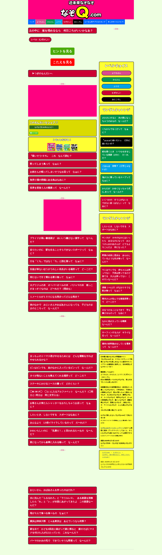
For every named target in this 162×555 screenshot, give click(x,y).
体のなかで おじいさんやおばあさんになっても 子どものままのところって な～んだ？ (61, 306)
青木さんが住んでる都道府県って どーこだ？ (116, 300)
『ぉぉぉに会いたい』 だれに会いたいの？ (116, 142)
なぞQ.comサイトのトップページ (112, 428)
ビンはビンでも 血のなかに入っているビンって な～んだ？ (61, 367)
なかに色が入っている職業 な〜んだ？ (115, 323)
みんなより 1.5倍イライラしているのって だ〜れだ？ (58, 422)
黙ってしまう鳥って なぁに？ (45, 164)
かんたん (50, 22)
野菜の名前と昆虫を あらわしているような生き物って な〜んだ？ (116, 258)
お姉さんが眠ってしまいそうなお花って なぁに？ (56, 172)
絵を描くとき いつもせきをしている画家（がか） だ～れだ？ (116, 154)
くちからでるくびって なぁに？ (115, 130)
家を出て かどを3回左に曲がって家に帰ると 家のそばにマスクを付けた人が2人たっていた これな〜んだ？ (62, 531)
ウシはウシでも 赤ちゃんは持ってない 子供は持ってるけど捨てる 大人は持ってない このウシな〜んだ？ (116, 275)
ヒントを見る (62, 51)
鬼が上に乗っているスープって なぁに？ (117, 179)
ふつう (58, 22)
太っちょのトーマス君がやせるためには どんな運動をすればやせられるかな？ (61, 358)
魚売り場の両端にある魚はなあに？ (48, 180)
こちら (120, 420)
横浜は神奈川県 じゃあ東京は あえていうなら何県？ (58, 521)
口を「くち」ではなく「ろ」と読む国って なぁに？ (57, 261)
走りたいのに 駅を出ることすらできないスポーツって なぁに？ (61, 251)
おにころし (78, 22)
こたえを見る (62, 62)
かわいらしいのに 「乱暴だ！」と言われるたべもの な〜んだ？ (61, 432)
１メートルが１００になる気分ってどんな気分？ (54, 296)
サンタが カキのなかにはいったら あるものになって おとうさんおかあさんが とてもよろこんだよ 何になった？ (116, 242)
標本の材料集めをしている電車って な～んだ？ (116, 345)
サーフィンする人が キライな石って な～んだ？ (116, 334)
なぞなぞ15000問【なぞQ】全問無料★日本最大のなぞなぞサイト (81, 9)
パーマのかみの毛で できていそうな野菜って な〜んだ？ (60, 540)
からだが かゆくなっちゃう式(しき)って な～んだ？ (116, 190)
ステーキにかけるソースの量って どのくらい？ (54, 383)
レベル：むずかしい (40, 39)
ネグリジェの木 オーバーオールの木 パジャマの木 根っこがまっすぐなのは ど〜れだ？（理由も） (61, 287)
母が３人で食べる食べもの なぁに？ (49, 513)
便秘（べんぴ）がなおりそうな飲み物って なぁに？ (116, 289)
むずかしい (68, 22)
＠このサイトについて (116, 22)
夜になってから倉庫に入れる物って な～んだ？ (54, 442)
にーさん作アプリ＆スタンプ (95, 22)
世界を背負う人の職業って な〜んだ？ (50, 188)
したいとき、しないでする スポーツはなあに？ (54, 414)
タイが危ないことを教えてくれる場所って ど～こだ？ (58, 375)
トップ (31, 22)
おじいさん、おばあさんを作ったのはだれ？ (52, 490)
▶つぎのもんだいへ (41, 73)
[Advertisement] (62, 101)
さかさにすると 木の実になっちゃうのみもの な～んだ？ (116, 119)
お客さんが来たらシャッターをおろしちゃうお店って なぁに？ (60, 405)
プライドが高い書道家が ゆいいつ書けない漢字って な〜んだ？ (61, 240)
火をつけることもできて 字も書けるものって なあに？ (116, 311)
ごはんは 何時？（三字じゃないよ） (116, 167)
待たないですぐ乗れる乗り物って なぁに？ (52, 277)
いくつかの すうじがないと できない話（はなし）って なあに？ (116, 203)
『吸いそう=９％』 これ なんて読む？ (51, 156)
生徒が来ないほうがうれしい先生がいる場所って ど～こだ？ (61, 269)
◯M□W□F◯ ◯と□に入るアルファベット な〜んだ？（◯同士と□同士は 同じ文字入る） (61, 393)
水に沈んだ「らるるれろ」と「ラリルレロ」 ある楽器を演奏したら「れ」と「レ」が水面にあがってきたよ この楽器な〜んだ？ (61, 501)
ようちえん (41, 22)
